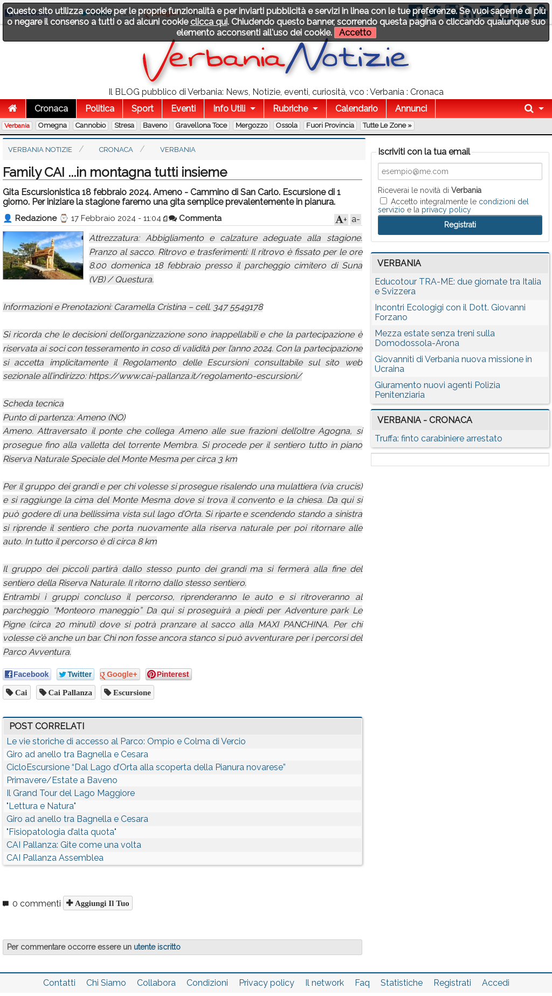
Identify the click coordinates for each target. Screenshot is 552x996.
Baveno (155, 125)
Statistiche (402, 983)
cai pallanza (69, 692)
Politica (99, 108)
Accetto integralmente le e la (453, 205)
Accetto (355, 32)
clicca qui (208, 22)
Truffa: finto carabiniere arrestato (438, 438)
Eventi (183, 108)
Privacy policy (266, 983)
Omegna (52, 125)
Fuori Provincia (330, 125)
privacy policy (446, 209)
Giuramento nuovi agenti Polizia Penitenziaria (437, 390)
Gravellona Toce (201, 125)
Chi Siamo (106, 983)
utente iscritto (157, 947)
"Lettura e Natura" (41, 806)
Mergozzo (251, 125)
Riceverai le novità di (429, 190)
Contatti (59, 983)
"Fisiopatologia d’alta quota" (61, 832)
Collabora (156, 983)
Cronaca (51, 108)
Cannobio (90, 125)
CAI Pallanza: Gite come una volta (73, 845)
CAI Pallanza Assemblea (55, 858)
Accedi (495, 983)
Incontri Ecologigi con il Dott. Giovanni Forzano (450, 312)
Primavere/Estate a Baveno (62, 780)
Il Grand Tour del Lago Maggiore (70, 793)
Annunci (411, 108)
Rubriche (290, 108)
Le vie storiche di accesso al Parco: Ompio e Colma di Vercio (126, 741)
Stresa (124, 125)
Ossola (287, 125)
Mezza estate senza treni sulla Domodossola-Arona (435, 338)
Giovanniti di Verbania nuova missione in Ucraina (453, 364)
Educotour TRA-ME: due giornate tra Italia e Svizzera (458, 286)
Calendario (356, 108)
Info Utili (229, 108)
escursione (131, 692)
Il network (324, 983)
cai (20, 692)
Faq (362, 983)
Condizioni (207, 983)
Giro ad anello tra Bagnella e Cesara (77, 754)
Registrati (452, 983)
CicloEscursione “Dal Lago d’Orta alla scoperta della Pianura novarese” (146, 767)
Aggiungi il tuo (101, 903)
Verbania (17, 125)
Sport (143, 108)
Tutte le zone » (387, 125)
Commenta (195, 218)
